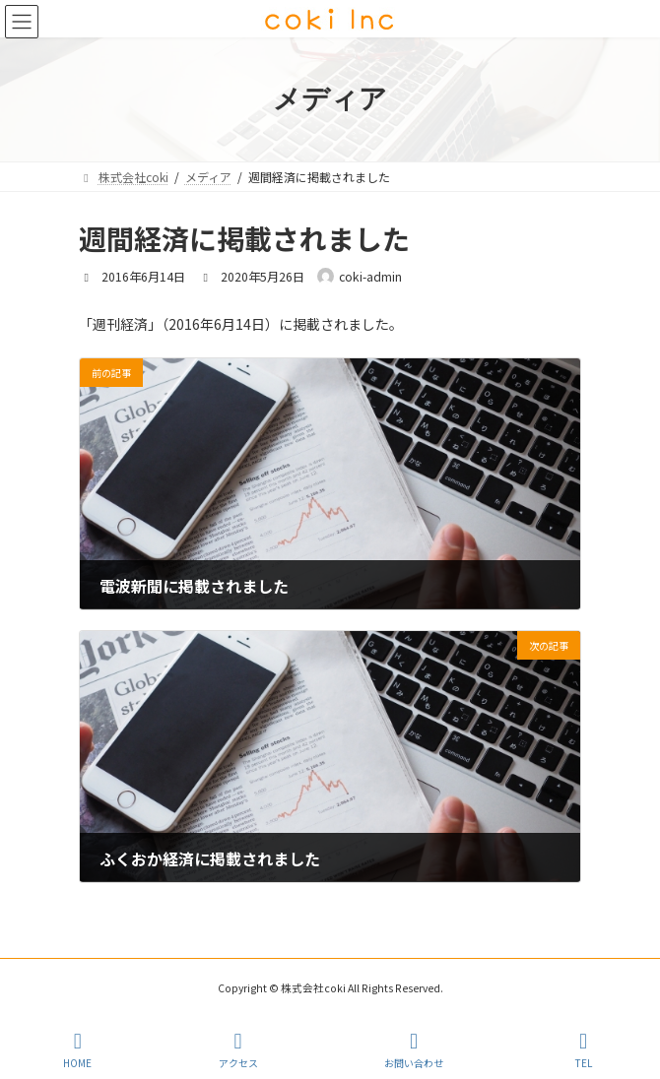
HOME (77, 1050)
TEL (583, 1050)
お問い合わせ (413, 1050)
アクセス (238, 1050)
